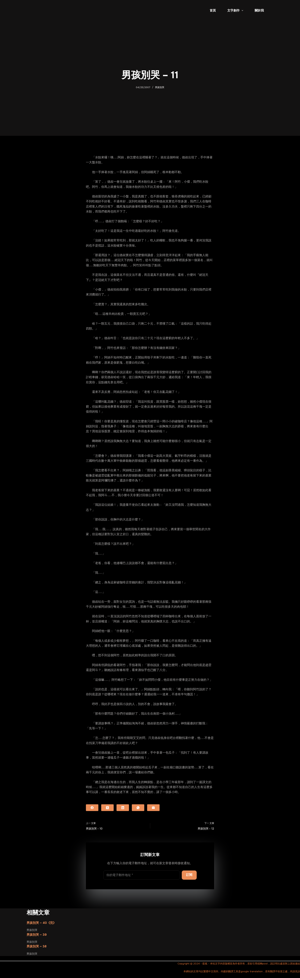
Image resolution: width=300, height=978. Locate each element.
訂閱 (189, 875)
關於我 (259, 10)
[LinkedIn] (123, 807)
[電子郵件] (153, 807)
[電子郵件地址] (141, 875)
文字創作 (236, 10)
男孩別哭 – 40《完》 (41, 923)
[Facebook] (92, 807)
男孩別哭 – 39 (37, 935)
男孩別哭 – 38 (36, 946)
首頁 (213, 10)
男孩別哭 (159, 87)
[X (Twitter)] (107, 807)
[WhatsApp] (138, 807)
